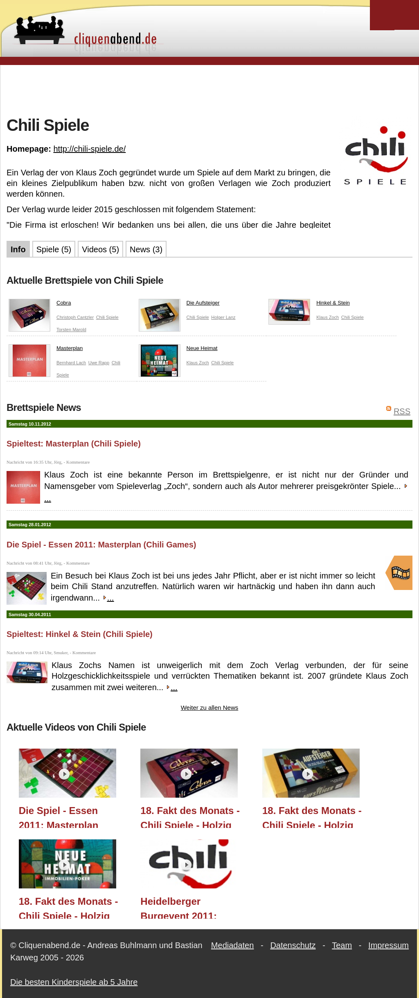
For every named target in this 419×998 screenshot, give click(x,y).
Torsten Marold (71, 329)
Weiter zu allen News (210, 707)
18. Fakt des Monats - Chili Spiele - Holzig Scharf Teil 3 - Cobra (190, 816)
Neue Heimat (178, 350)
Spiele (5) (54, 249)
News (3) (146, 249)
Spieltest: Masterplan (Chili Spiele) (74, 443)
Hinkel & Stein (309, 304)
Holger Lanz (223, 317)
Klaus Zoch (327, 317)
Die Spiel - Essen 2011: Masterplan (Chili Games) (101, 544)
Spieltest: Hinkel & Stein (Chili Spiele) (80, 634)
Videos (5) (100, 249)
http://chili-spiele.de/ (89, 148)
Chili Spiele (107, 317)
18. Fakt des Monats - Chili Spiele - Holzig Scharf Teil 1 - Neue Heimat (68, 907)
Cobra (40, 304)
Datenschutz (292, 945)
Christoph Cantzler (75, 317)
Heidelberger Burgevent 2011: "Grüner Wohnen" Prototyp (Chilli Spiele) (193, 907)
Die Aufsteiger (179, 304)
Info (18, 249)
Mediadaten (232, 945)
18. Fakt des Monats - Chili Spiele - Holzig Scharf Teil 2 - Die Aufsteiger (312, 816)
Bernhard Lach (71, 362)
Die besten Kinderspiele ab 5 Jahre (73, 982)
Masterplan (46, 350)
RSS (402, 411)
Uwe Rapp (98, 362)
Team (342, 945)
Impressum (388, 945)
